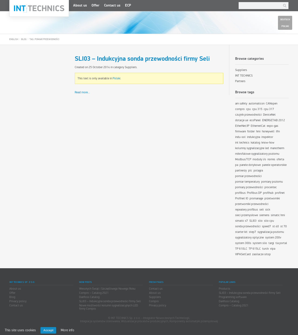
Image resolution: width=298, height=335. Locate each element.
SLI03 (253, 221)
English (13, 39)
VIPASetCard (243, 254)
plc (250, 170)
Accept (48, 330)
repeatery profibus (246, 209)
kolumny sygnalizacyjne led (252, 148)
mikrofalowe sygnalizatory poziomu (257, 154)
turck (265, 249)
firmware (240, 131)
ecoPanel (255, 120)
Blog (24, 39)
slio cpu (269, 221)
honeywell (268, 131)
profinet (280, 193)
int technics (242, 142)
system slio (260, 243)
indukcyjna (253, 137)
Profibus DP (254, 193)
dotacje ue (241, 120)
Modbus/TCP (243, 159)
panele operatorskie (274, 165)
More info (67, 330)
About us (80, 5)
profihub (268, 193)
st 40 (275, 226)
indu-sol (240, 137)
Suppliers (131, 67)
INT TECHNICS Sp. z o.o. (39, 8)
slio (260, 221)
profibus (240, 193)
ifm (278, 131)
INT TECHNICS (244, 75)
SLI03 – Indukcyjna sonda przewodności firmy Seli (142, 59)
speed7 (266, 226)
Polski (116, 78)
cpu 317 (269, 109)
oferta (280, 159)
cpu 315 (257, 109)
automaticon (256, 103)
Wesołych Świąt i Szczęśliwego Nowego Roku (107, 289)
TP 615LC (255, 249)
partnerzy (241, 170)
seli (261, 209)
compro (240, 109)
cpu (248, 109)
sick (267, 209)
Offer (95, 5)
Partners (240, 81)
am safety (241, 103)
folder (251, 131)
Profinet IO (241, 198)
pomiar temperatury (247, 182)
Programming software (233, 297)
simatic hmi (278, 215)
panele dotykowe (250, 165)
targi (271, 243)
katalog (255, 142)
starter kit (241, 232)
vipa (272, 249)
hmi (258, 131)
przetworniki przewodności (251, 204)
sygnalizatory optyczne (249, 237)
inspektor (267, 137)
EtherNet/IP (242, 126)
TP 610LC (241, 249)
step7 (252, 232)
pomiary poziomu (272, 182)
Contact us (112, 5)
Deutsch (285, 19)
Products (224, 289)
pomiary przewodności (249, 187)
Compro (154, 301)
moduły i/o (259, 159)
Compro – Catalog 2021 (94, 293)
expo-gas (272, 126)
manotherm (277, 148)
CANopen (271, 103)
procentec (270, 187)
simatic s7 (241, 221)
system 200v (273, 237)
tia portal (281, 243)
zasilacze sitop (261, 254)
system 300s (243, 243)
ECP (128, 5)
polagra (258, 170)
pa (236, 165)
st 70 (283, 226)
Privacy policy (18, 301)
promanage (256, 198)
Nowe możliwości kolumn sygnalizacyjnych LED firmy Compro (108, 307)
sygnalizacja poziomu (270, 232)
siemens (264, 215)
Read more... (82, 92)
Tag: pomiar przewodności (44, 39)
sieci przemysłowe (246, 215)
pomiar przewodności (248, 176)
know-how (267, 142)
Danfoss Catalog (89, 297)
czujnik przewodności (248, 115)
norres (271, 159)
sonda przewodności (248, 226)
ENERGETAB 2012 (273, 120)
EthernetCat (258, 126)
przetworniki (272, 198)
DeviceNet (269, 115)
